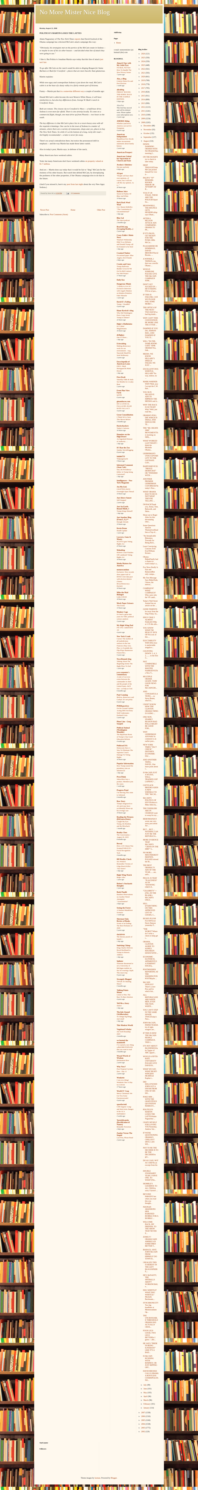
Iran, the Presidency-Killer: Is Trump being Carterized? (125, 472)
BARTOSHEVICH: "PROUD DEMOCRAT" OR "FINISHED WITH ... (150, 470)
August (146, 141)
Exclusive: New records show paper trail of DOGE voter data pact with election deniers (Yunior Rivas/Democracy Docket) (125, 579)
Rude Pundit (122, 892)
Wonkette (121, 1078)
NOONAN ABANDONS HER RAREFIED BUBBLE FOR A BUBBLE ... (150, 1212)
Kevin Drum (122, 528)
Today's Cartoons (123, 428)
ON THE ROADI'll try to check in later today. (150, 159)
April (145, 1396)
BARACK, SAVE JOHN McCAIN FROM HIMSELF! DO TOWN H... (150, 1254)
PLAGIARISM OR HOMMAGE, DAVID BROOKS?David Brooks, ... (150, 250)
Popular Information (125, 764)
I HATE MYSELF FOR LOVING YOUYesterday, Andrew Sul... (150, 1125)
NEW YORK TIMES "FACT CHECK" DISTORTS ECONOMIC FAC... (150, 750)
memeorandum (123, 570)
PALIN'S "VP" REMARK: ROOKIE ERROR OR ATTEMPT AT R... (149, 183)
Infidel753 (121, 456)
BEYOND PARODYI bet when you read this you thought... (149, 1198)
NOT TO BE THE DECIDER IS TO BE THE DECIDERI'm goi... (150, 1152)
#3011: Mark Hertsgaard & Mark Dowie (124, 368)
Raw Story (121, 801)
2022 (143, 69)
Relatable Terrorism (124, 1127)
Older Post (101, 210)
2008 (143, 122)
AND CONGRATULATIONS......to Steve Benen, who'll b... (150, 696)
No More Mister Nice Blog (75, 12)
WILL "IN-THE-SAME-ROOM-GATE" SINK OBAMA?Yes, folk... (150, 345)
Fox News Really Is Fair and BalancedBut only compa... (150, 570)
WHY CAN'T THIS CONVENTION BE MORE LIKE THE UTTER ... (150, 321)
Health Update (122, 531)
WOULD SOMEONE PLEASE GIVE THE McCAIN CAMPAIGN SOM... (150, 275)
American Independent (122, 135)
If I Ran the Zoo (123, 448)
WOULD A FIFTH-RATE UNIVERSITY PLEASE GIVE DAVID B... (150, 1060)
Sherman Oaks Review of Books (123, 920)
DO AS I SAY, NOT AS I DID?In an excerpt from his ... (150, 1163)
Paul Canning (122, 695)
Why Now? (121, 1067)
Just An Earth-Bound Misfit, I (123, 508)
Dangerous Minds (124, 284)
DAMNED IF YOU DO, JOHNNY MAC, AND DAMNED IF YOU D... (150, 332)
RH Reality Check (124, 859)
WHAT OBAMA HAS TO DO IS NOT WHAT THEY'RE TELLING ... (150, 496)
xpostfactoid (122, 1104)
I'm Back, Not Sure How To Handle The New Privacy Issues (124, 70)
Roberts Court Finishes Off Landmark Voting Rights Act (125, 554)
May (145, 1393)
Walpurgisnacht (122, 459)
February (147, 1404)
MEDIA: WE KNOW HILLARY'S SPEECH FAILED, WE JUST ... (149, 359)
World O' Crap (123, 1091)
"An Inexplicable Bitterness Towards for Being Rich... (149, 539)
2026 (143, 54)
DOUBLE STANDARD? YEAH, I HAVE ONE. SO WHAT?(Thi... (150, 1175)
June (145, 1389)
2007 (143, 1413)
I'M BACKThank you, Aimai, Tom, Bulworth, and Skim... (150, 507)
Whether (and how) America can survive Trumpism (124, 125)
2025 (143, 58)
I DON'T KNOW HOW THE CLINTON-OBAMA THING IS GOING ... (150, 708)
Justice (119, 1006)
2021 (143, 73)
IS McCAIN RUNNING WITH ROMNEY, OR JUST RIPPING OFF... (150, 1361)
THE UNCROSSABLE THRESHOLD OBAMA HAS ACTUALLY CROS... (150, 1321)
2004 (143, 1424)
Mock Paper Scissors (125, 603)
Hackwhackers (123, 426)
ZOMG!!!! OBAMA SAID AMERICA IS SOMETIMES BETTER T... (150, 1241)
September (147, 137)
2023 (143, 65)
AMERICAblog (123, 121)
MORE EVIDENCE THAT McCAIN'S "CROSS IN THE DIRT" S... (150, 844)
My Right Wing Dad (125, 625)
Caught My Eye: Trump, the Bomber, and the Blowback (124, 823)
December (147, 126)
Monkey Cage (122, 612)
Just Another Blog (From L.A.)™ (124, 518)
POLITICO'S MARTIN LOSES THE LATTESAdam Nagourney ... (150, 1114)
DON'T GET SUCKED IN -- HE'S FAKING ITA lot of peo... (150, 287)
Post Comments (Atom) (59, 215)
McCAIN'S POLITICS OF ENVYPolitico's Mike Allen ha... (150, 801)
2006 (143, 1416)
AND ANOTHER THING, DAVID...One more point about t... (150, 764)
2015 (143, 96)
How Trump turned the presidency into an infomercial (125, 768)
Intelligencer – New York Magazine (124, 482)
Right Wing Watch (124, 875)
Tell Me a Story (123, 1003)
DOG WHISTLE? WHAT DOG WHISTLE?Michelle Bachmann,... (150, 1294)
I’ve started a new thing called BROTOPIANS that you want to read (125, 1047)
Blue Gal (120, 218)
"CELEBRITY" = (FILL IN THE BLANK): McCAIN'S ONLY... (150, 895)
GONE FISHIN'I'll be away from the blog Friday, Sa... (150, 611)
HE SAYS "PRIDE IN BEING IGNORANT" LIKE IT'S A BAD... (150, 1347)
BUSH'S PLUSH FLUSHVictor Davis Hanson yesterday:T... (149, 922)
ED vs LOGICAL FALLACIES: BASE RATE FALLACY (124, 406)
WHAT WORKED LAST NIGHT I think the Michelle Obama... (150, 445)
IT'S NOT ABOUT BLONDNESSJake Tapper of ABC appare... (150, 1049)
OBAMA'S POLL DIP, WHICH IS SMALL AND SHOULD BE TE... (150, 419)
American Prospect (124, 152)
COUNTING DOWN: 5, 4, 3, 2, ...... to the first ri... (150, 654)
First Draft (121, 377)
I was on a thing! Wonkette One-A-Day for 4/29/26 (125, 1082)
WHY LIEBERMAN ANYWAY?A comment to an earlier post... (149, 736)
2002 (143, 1432)
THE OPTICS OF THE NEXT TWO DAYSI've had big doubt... (150, 311)
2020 (143, 77)
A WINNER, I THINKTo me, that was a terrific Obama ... (150, 262)
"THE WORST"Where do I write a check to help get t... (150, 933)
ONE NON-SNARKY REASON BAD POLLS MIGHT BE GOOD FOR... (150, 722)
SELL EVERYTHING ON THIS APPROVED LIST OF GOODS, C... (150, 909)
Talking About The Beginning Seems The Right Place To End (125, 663)
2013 (143, 103)
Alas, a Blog (121, 79)
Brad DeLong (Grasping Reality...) (125, 228)
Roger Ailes (121, 877)
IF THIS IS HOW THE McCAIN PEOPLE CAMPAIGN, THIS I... (149, 1037)
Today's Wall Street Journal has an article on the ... (150, 603)
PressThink (121, 777)
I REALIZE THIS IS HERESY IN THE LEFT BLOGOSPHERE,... (150, 1266)
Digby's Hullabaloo (124, 324)
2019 (143, 80)
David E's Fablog (124, 302)
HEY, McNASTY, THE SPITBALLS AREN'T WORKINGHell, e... (150, 1281)
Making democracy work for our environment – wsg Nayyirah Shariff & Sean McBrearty (124, 350)
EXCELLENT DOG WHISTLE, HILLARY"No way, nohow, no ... (150, 373)
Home (73, 210)
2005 (143, 1420)
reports (77, 39)
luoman (97, 1478)
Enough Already (123, 522)
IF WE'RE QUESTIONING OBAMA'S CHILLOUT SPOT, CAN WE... (150, 1138)
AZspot (120, 173)
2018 (143, 84)
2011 (143, 111)
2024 (143, 61)
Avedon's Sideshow (124, 165)
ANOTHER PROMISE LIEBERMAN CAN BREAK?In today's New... (150, 483)
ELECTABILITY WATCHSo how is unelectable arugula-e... (150, 644)
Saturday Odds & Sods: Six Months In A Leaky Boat (125, 381)
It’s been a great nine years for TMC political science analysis (125, 616)
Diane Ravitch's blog (125, 311)
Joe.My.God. (122, 487)
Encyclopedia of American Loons (123, 363)
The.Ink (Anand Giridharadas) (123, 1013)
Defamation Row (123, 1060)
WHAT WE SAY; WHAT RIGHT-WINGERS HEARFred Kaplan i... (150, 1073)
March (146, 1400)
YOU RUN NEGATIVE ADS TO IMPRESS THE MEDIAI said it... (150, 396)
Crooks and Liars (124, 264)
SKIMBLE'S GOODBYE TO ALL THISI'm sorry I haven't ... (150, 1187)
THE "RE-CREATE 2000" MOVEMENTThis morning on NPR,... (150, 432)
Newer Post (44, 210)
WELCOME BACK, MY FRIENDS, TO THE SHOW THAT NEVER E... (150, 1227)
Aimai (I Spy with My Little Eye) (124, 64)
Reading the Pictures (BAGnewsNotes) (125, 818)
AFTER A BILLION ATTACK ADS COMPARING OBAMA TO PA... (150, 224)
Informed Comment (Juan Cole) (125, 466)
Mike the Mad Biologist (122, 593)
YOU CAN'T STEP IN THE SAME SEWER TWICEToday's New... (150, 1014)
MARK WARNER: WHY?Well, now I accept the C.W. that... (150, 385)
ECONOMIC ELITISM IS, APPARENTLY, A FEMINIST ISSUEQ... (150, 961)
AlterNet (120, 105)
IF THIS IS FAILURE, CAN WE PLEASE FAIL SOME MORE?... (150, 299)
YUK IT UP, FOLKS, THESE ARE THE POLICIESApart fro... (150, 197)
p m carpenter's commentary (123, 673)
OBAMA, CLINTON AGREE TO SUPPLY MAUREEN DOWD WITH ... (150, 947)
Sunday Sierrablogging (125, 450)
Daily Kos (121, 280)
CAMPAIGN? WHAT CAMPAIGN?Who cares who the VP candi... (150, 592)
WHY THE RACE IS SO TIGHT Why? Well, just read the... (150, 408)
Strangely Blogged (124, 979)
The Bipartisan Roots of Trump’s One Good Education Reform (125, 736)
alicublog (120, 90)
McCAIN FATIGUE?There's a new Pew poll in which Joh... (149, 986)
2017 (143, 88)
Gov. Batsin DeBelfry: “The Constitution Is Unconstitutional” (125, 209)
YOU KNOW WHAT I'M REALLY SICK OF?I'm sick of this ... (150, 632)
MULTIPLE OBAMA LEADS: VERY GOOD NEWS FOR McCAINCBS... (150, 682)
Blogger (114, 1478)
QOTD (119, 395)
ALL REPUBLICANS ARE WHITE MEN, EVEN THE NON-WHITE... (150, 1000)
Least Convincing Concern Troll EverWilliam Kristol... (149, 549)
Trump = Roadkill (123, 304)
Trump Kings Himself (125, 511)
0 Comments (75, 193)
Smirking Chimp (123, 945)
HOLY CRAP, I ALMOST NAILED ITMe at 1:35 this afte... (150, 620)
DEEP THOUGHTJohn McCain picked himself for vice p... (150, 169)
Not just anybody (123, 167)
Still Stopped (121, 500)
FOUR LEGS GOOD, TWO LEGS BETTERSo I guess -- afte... (149, 1335)
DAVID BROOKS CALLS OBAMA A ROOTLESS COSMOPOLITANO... (150, 1375)
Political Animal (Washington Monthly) (123, 730)
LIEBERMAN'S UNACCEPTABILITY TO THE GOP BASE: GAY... (150, 458)
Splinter (120, 961)
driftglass (120, 335)
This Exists (121, 606)
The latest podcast (123, 220)
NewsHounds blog (124, 659)
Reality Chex (122, 833)
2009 (143, 119)
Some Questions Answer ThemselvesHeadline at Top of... (150, 528)
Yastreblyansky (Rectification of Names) (123, 1122)
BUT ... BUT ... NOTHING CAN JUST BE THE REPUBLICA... (150, 832)
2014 (143, 100)
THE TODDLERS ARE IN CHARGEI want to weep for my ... (150, 811)
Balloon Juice (122, 191)
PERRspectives (123, 706)
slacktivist (121, 934)
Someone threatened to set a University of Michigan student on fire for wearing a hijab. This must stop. (125, 968)
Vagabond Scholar (124, 1029)
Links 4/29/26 (122, 597)
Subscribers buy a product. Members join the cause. (125, 781)
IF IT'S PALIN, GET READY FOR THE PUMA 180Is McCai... (149, 237)
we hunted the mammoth (122, 1041)
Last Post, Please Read (125, 1138)
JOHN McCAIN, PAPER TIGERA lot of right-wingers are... (150, 1026)
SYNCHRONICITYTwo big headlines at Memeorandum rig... (150, 1307)
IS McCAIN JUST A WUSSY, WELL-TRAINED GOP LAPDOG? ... (150, 777)
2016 (143, 92)
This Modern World (125, 1025)
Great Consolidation (125, 415)
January (146, 1408)
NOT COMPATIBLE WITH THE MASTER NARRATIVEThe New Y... (150, 667)
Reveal (119, 844)
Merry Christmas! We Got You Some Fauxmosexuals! (124, 1095)
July (145, 1385)
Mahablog (121, 550)
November (147, 130)
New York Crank (123, 636)
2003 (143, 1428)
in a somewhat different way (72, 91)
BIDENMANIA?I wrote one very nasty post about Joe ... (150, 822)
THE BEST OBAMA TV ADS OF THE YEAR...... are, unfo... (149, 869)
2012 (143, 107)
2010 (143, 115)
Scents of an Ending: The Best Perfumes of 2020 (124, 925)
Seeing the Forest (124, 908)
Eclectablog (121, 344)
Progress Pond (122, 790)
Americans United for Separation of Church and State (124, 158)
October (146, 133)
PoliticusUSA (122, 746)
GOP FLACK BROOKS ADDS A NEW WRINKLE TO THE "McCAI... (150, 789)
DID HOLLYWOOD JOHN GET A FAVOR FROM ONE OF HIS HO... (150, 1087)
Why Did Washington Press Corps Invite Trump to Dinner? (124, 315)
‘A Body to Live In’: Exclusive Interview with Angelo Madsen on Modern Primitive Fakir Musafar (124, 291)
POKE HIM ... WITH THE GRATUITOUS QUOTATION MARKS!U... (150, 1101)
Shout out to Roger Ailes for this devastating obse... (150, 518)
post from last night (75, 184)
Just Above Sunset (124, 498)
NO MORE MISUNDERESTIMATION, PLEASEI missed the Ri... (150, 857)
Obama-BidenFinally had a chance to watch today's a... (150, 560)
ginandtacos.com (123, 401)
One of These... (122, 337)
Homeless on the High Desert (123, 435)
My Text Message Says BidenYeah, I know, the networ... (150, 581)
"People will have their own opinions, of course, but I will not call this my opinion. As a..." (125, 180)
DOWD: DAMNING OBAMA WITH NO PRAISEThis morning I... (150, 148)
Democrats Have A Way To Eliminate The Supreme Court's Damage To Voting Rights (125, 752)
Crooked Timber (123, 253)
